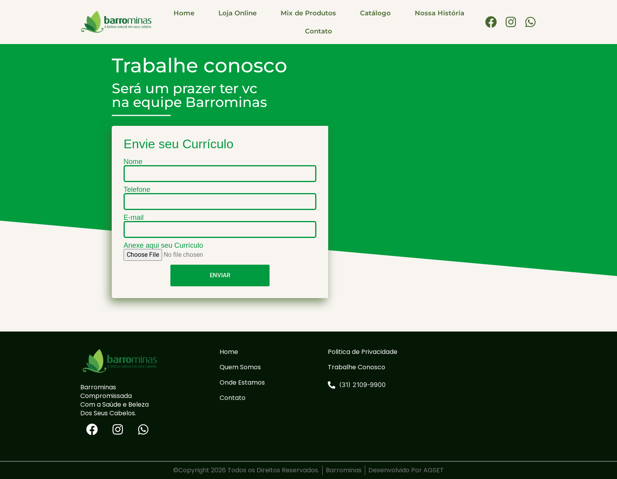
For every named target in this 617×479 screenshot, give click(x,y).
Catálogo (375, 13)
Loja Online (237, 13)
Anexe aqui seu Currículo (163, 245)
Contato (318, 31)
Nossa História (439, 13)
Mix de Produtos (308, 13)
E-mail (134, 217)
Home (184, 13)
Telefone (137, 189)
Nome (133, 161)
